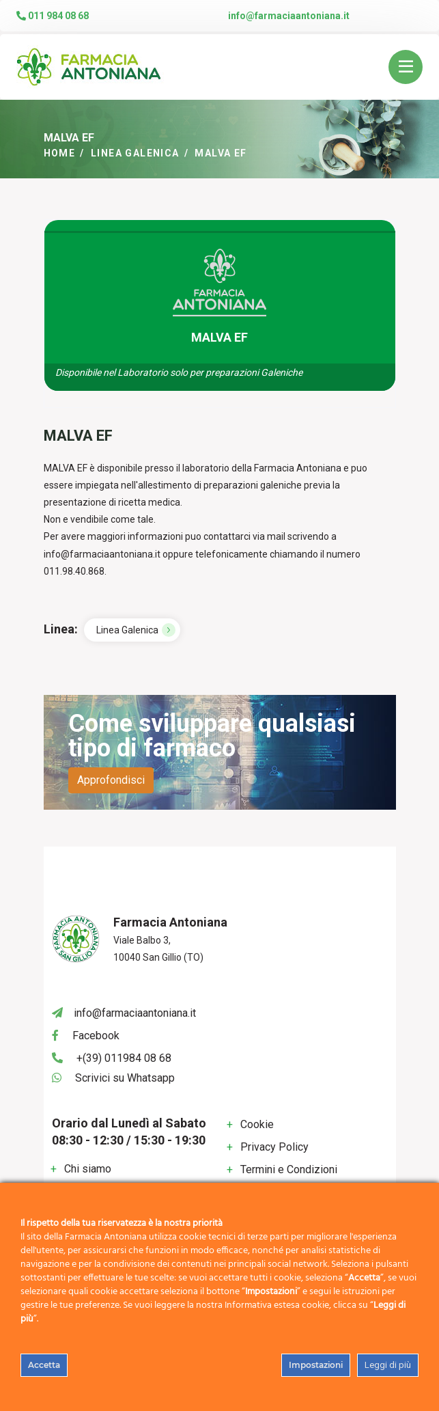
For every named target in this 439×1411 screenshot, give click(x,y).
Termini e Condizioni (288, 1169)
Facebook (95, 1035)
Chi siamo (87, 1168)
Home (60, 153)
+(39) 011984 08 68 (123, 1058)
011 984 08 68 (52, 15)
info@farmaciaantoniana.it (289, 15)
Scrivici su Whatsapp (125, 1077)
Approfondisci (111, 779)
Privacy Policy (274, 1146)
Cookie (257, 1124)
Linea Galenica (135, 153)
